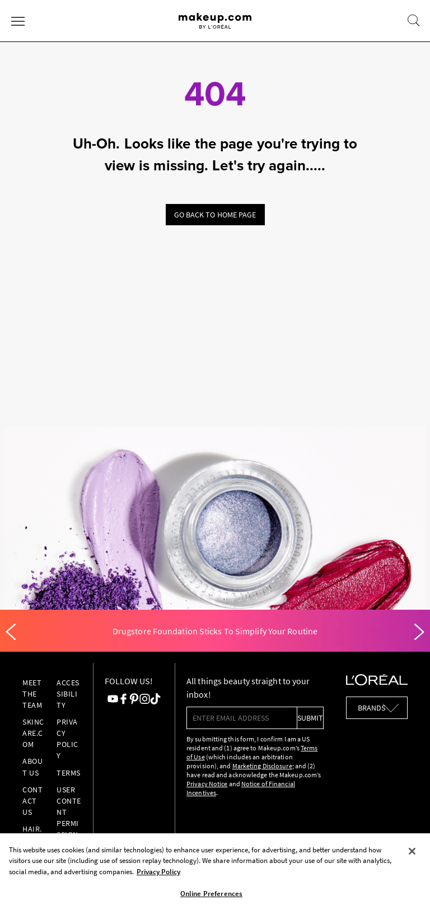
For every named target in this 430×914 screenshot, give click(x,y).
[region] (215, 873)
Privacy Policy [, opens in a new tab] (158, 871)
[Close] (412, 851)
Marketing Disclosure (262, 766)
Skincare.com (33, 733)
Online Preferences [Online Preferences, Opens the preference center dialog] (211, 893)
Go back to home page (215, 215)
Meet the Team (32, 694)
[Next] (419, 632)
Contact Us (32, 801)
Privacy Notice (206, 784)
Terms (69, 773)
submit (310, 718)
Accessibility (68, 694)
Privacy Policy (67, 738)
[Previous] (10, 632)
